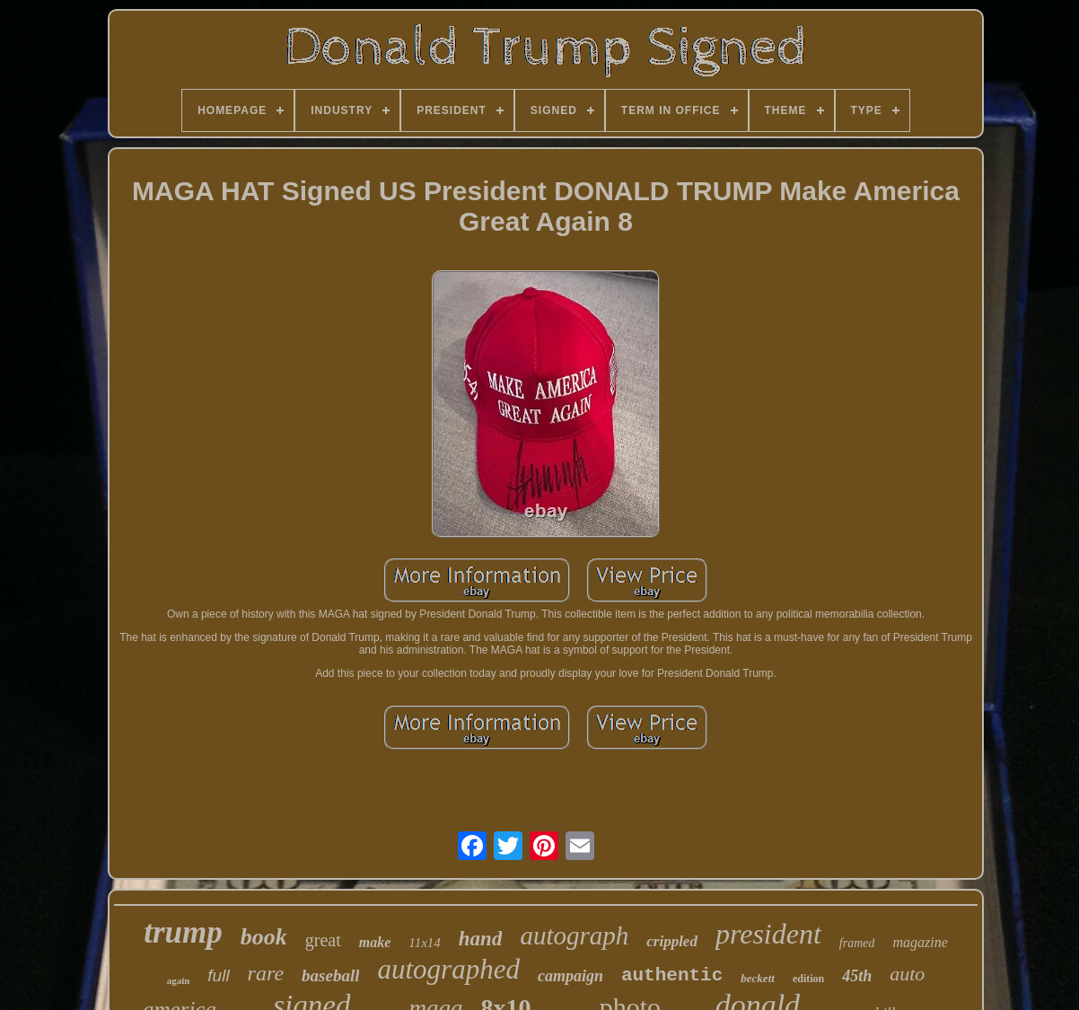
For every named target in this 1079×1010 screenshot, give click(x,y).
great (323, 940)
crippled (671, 941)
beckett (758, 978)
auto (907, 973)
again (178, 980)
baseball (330, 975)
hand (481, 938)
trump (183, 932)
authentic (672, 975)
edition (808, 978)
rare (266, 973)
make (375, 942)
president (768, 934)
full (218, 975)
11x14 (424, 942)
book (264, 937)
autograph (574, 935)
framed (857, 943)
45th (857, 976)
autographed (448, 969)
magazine (919, 942)
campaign (570, 976)
